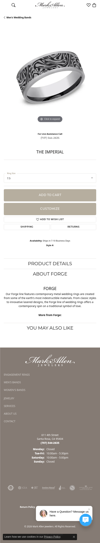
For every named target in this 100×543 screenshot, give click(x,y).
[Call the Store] (50, 443)
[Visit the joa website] (62, 488)
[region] (50, 77)
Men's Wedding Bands (18, 17)
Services (9, 406)
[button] (13, 5)
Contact (9, 421)
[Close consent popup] (74, 537)
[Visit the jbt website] (34, 488)
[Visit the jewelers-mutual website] (48, 488)
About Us (10, 413)
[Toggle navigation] (6, 5)
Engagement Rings (17, 374)
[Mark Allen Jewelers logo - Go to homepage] (50, 5)
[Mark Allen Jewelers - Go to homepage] (50, 360)
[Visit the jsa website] (72, 488)
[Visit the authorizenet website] (10, 488)
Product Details (50, 263)
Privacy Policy (52, 536)
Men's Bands (12, 382)
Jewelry (9, 398)
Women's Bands (14, 390)
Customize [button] (50, 209)
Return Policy (27, 507)
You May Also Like (50, 328)
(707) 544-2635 (50, 137)
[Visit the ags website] (86, 488)
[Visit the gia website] (22, 488)
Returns (73, 227)
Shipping (27, 227)
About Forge (50, 274)
